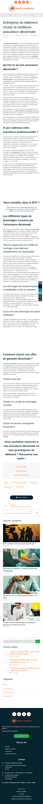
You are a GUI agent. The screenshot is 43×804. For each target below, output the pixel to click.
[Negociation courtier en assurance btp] (6, 670)
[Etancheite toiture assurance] (6, 654)
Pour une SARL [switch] (21, 471)
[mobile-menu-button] (32, 15)
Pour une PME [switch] (21, 466)
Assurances (7, 696)
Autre (5, 684)
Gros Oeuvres (7, 688)
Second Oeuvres (8, 692)
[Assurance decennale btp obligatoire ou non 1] (6, 662)
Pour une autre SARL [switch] (21, 475)
